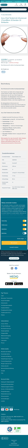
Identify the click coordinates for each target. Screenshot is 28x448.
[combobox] (14, 9)
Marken (3, 315)
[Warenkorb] (21, 5)
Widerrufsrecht (4, 366)
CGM (2, 296)
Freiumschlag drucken (6, 361)
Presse (2, 343)
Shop (5, 1)
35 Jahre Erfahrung (5, 326)
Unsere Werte (4, 323)
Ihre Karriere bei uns (6, 328)
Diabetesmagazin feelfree (7, 386)
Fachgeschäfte (4, 333)
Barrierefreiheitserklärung (7, 368)
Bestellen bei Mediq (6, 351)
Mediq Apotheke (5, 331)
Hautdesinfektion (5, 308)
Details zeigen (20, 238)
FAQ (2, 373)
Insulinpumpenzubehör (6, 305)
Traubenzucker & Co (6, 312)
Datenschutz (14, 443)
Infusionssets (4, 303)
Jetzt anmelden (14, 258)
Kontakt (3, 371)
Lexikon (3, 401)
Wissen (13, 1)
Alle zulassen (14, 242)
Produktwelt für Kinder (6, 310)
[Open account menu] (16, 5)
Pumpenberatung (5, 391)
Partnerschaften (5, 338)
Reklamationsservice (6, 394)
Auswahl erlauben (14, 247)
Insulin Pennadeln (5, 300)
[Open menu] (25, 5)
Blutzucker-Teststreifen (6, 298)
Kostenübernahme (5, 354)
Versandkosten (19, 59)
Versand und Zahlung (6, 356)
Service (22, 1)
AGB (14, 442)
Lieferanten (4, 340)
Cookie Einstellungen (14, 445)
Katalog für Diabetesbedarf (7, 382)
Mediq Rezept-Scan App (7, 359)
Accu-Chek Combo (6, 14)
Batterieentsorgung (6, 335)
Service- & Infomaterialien (7, 389)
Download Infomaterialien (7, 384)
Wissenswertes (5, 396)
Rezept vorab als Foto (6, 363)
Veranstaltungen (5, 398)
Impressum (14, 440)
